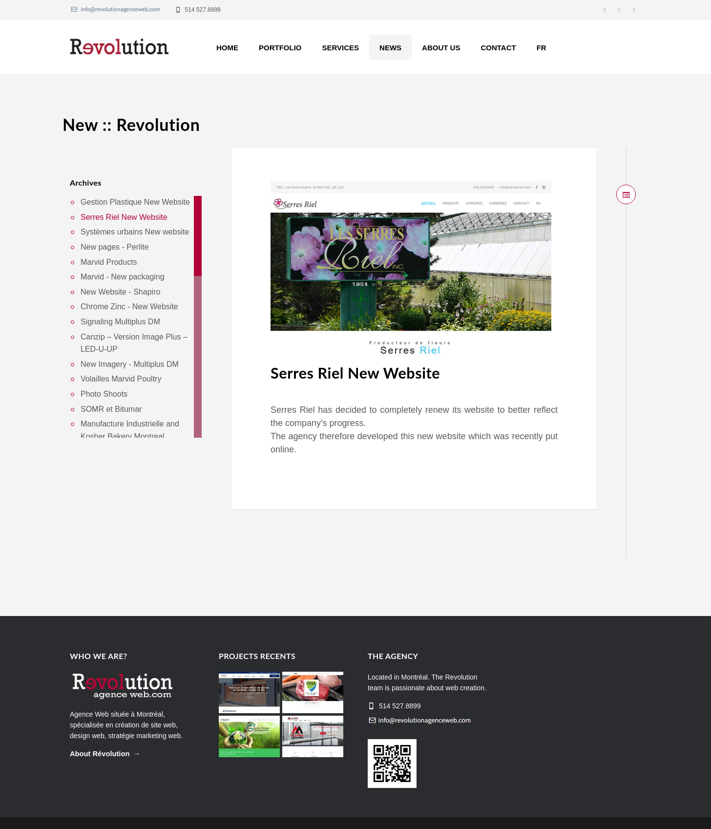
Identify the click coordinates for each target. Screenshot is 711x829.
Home (227, 47)
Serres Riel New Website (383, 371)
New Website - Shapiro (120, 292)
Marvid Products (109, 262)
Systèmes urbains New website (135, 232)
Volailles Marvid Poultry (121, 379)
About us (441, 47)
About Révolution (99, 725)
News (390, 47)
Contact (498, 47)
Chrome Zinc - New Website (129, 307)
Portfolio (280, 47)
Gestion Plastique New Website (135, 202)
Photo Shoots (104, 394)
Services (340, 47)
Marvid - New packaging (123, 277)
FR (541, 47)
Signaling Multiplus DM (120, 322)
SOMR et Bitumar (111, 409)
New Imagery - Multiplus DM (130, 364)
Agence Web (89, 686)
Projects (476, 809)
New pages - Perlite (115, 247)
